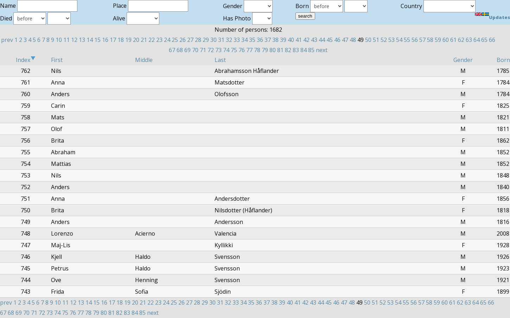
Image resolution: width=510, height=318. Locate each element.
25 (175, 40)
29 (206, 40)
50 (368, 40)
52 (384, 40)
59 (438, 40)
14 (90, 40)
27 (190, 40)
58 (430, 40)
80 (272, 50)
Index (26, 60)
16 (105, 40)
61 (453, 40)
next (321, 50)
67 (172, 50)
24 (167, 40)
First (57, 60)
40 (291, 40)
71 (203, 50)
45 (329, 40)
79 (265, 50)
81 (280, 50)
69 (187, 50)
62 (461, 40)
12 (74, 40)
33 (237, 40)
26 (182, 40)
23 (159, 40)
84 (303, 50)
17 (113, 40)
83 (296, 50)
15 (97, 40)
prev (7, 40)
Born (503, 60)
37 (267, 40)
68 (180, 50)
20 (136, 40)
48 (353, 40)
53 (391, 40)
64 (476, 40)
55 (407, 40)
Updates (499, 17)
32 (229, 40)
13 (82, 40)
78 (257, 50)
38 (275, 40)
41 (298, 40)
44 (322, 40)
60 (445, 40)
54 (399, 40)
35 (252, 40)
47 (345, 40)
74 (226, 50)
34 (244, 40)
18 (120, 40)
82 (288, 50)
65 (484, 40)
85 (311, 50)
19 (128, 40)
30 (213, 40)
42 (306, 40)
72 (211, 50)
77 (249, 50)
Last (220, 60)
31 (221, 40)
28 (198, 40)
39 (283, 40)
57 (422, 40)
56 (415, 40)
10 (59, 40)
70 (195, 50)
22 (151, 40)
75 (234, 50)
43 (314, 40)
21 (144, 40)
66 (492, 40)
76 (241, 50)
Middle (144, 60)
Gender (463, 60)
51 (376, 40)
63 (469, 40)
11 (66, 40)
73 (218, 50)
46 (337, 40)
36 (260, 40)
